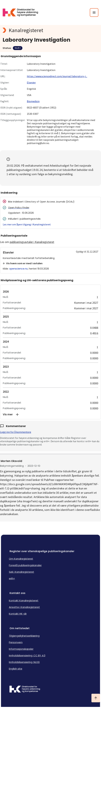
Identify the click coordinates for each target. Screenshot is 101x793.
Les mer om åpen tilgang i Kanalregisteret (27, 224)
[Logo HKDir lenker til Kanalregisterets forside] (22, 12)
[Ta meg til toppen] (95, 698)
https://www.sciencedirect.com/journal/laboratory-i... (57, 76)
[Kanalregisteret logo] (50, 30)
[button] (50, 415)
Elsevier (31, 82)
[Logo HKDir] (50, 689)
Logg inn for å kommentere (15, 432)
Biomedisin (33, 101)
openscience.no (18, 268)
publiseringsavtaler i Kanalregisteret (32, 242)
